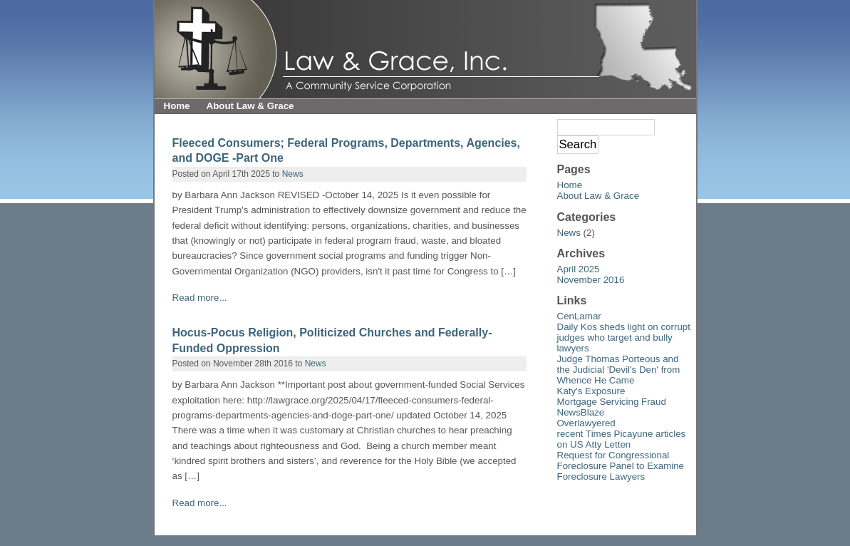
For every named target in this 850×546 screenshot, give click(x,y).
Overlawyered (586, 423)
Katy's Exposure (591, 391)
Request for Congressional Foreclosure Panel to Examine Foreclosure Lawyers (621, 466)
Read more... (199, 297)
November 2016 (591, 279)
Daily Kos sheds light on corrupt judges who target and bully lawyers (623, 337)
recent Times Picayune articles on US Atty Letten (621, 439)
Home (177, 106)
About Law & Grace (250, 106)
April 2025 (578, 269)
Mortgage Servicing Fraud (611, 401)
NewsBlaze (581, 412)
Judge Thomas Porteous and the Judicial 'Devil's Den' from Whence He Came (618, 370)
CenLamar (579, 316)
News (293, 174)
